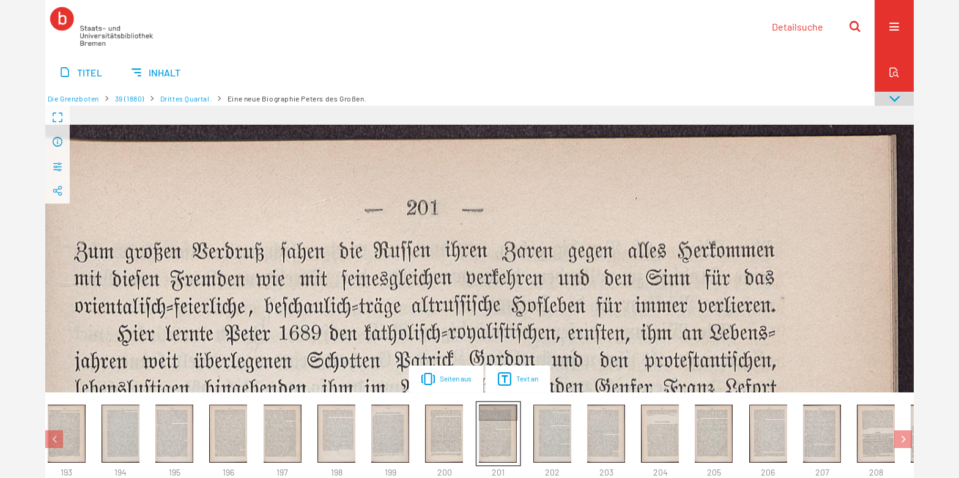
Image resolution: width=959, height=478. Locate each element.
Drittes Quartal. (186, 98)
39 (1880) (129, 98)
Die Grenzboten (73, 98)
